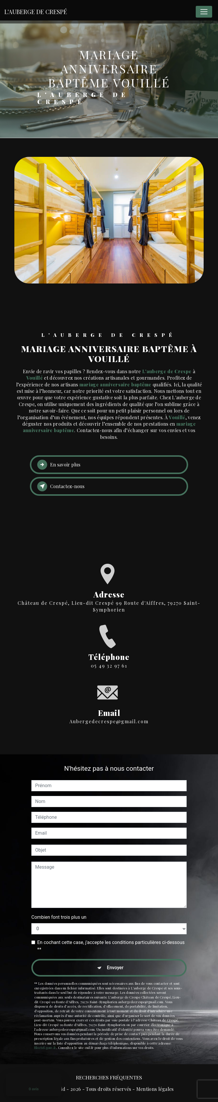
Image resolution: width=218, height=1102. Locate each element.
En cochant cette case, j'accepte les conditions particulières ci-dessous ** (111, 946)
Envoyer (115, 967)
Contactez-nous (60, 486)
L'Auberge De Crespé (35, 12)
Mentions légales (155, 1089)
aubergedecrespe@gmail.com (109, 698)
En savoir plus (58, 465)
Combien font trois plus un (58, 917)
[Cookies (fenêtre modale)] (2, 885)
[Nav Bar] (204, 12)
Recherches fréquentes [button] (109, 1077)
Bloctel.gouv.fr (45, 1047)
